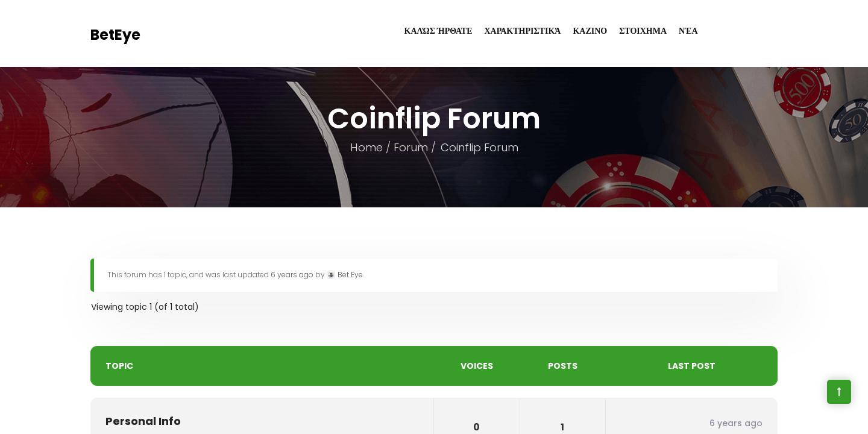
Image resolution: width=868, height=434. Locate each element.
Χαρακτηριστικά (523, 31)
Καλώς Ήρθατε (438, 31)
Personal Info (143, 421)
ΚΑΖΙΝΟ (590, 31)
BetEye (115, 35)
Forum (410, 147)
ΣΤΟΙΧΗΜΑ (643, 31)
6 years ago (292, 274)
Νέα (688, 31)
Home (366, 147)
